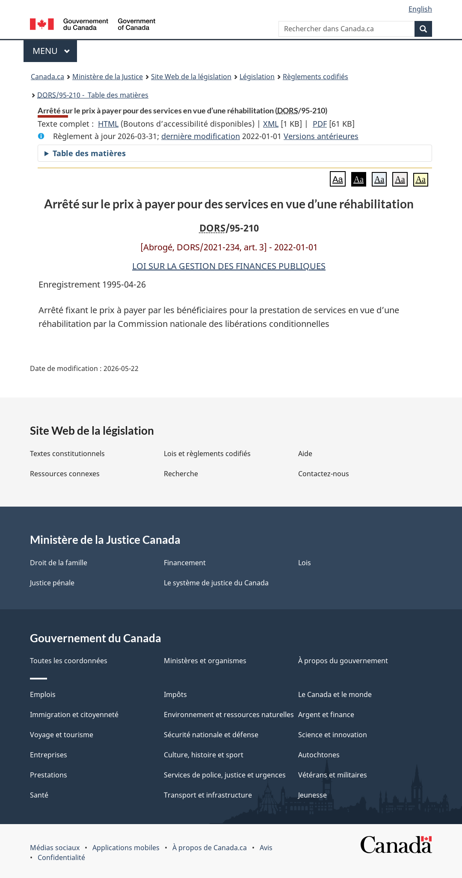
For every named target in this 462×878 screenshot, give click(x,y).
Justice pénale (52, 582)
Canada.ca (47, 76)
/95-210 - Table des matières (92, 95)
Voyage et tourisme (61, 734)
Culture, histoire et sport (203, 754)
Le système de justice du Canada (216, 582)
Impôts (175, 694)
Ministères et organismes (205, 660)
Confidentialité (61, 857)
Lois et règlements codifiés (207, 453)
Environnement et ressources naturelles (229, 714)
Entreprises (48, 754)
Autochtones (319, 754)
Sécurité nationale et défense (211, 734)
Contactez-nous (323, 473)
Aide (305, 453)
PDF (320, 124)
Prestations (48, 775)
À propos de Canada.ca (209, 847)
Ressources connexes (65, 473)
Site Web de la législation (191, 76)
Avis (266, 847)
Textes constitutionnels (67, 453)
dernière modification (200, 136)
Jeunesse (312, 795)
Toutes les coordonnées (68, 660)
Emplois (43, 694)
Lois (304, 562)
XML (270, 124)
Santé (39, 795)
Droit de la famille (58, 562)
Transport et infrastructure (208, 795)
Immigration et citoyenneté (74, 714)
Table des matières (89, 153)
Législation (257, 76)
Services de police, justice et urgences (225, 775)
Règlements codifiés (315, 76)
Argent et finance (326, 714)
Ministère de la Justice (107, 76)
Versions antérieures (321, 136)
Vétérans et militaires (332, 775)
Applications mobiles (126, 847)
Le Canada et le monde (335, 694)
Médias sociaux (55, 847)
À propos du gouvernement (343, 660)
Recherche (181, 473)
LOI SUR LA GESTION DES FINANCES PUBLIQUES (229, 266)
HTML (108, 124)
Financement (185, 562)
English (420, 9)
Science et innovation (332, 734)
